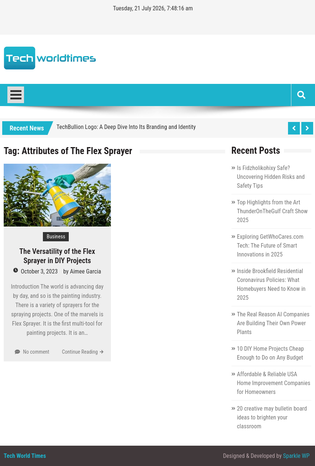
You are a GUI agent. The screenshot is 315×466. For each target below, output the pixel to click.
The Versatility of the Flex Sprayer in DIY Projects (57, 256)
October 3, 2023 (39, 271)
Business (56, 236)
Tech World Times (25, 455)
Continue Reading (80, 352)
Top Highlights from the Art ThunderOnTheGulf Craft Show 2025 (272, 211)
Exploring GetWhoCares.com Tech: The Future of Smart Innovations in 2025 (270, 245)
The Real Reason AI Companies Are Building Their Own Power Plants (273, 323)
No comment (36, 352)
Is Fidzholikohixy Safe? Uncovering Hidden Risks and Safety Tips (271, 176)
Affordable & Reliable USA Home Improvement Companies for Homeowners (274, 383)
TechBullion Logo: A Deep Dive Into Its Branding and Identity (126, 126)
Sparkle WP (296, 455)
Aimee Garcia (85, 271)
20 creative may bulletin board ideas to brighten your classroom (272, 417)
